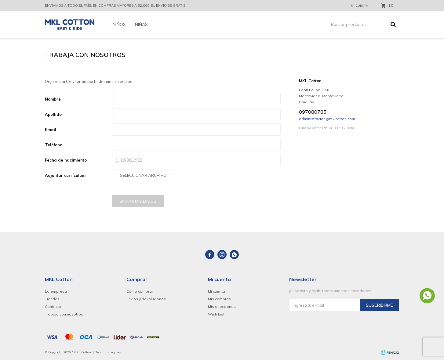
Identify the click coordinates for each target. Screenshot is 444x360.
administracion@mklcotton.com (327, 118)
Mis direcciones (222, 306)
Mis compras (219, 299)
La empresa (56, 291)
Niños (119, 24)
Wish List (216, 314)
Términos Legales (108, 352)
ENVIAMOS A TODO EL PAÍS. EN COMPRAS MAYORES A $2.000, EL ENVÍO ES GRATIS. (115, 5)
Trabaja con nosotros (64, 314)
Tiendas (52, 299)
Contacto (53, 306)
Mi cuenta (216, 291)
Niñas (141, 24)
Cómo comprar (139, 291)
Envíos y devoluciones (146, 299)
